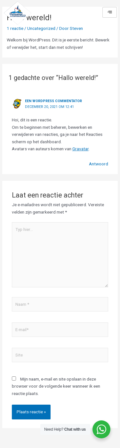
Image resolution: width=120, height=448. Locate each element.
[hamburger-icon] (109, 12)
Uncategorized (41, 28)
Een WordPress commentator (53, 101)
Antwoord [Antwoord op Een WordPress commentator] (98, 163)
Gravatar (80, 148)
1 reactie (15, 28)
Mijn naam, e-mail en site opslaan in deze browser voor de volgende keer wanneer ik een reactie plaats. (56, 386)
